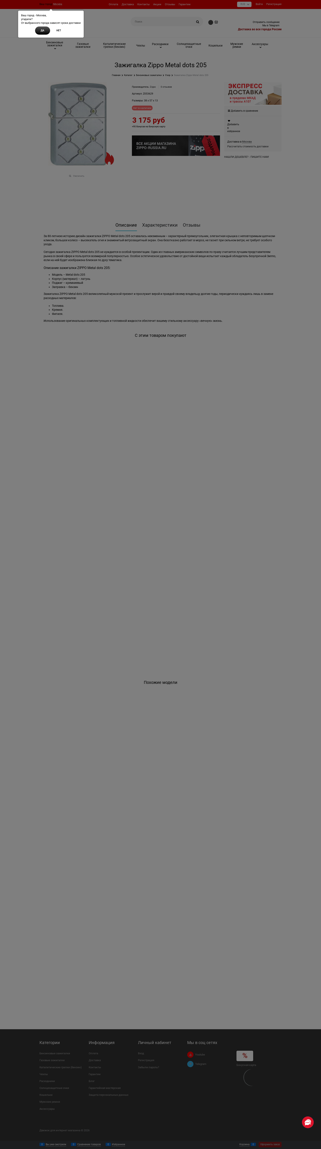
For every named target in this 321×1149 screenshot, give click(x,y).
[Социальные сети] (308, 1122)
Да (42, 30)
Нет (58, 30)
